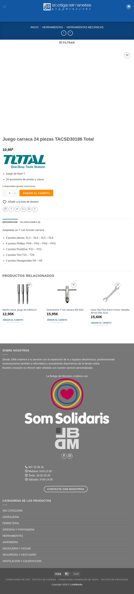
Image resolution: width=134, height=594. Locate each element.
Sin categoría (12, 510)
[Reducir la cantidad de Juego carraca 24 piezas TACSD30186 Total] (4, 193)
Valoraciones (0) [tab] (30, 222)
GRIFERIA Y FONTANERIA (18, 529)
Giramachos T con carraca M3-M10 (64, 310)
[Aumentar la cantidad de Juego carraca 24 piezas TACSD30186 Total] (15, 193)
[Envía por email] (23, 209)
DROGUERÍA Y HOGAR (16, 548)
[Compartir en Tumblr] (35, 209)
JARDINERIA (10, 542)
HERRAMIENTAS (52, 27)
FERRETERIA (10, 523)
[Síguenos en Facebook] (64, 456)
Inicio (34, 27)
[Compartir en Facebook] (11, 209)
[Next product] (63, 33)
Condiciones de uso (18, 580)
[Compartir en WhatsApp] (5, 209)
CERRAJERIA (10, 517)
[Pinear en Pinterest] (29, 209)
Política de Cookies (44, 580)
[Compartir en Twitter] (17, 209)
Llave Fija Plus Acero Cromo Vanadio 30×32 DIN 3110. (110, 311)
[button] (4, 7)
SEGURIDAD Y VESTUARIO (19, 554)
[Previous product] (70, 33)
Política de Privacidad (114, 580)
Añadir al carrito (36, 193)
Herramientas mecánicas (85, 27)
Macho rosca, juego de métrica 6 (19, 310)
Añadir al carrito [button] (13, 320)
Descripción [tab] (10, 222)
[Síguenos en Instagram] (70, 456)
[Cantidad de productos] (9, 193)
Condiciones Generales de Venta (78, 580)
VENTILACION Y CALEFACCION (22, 561)
